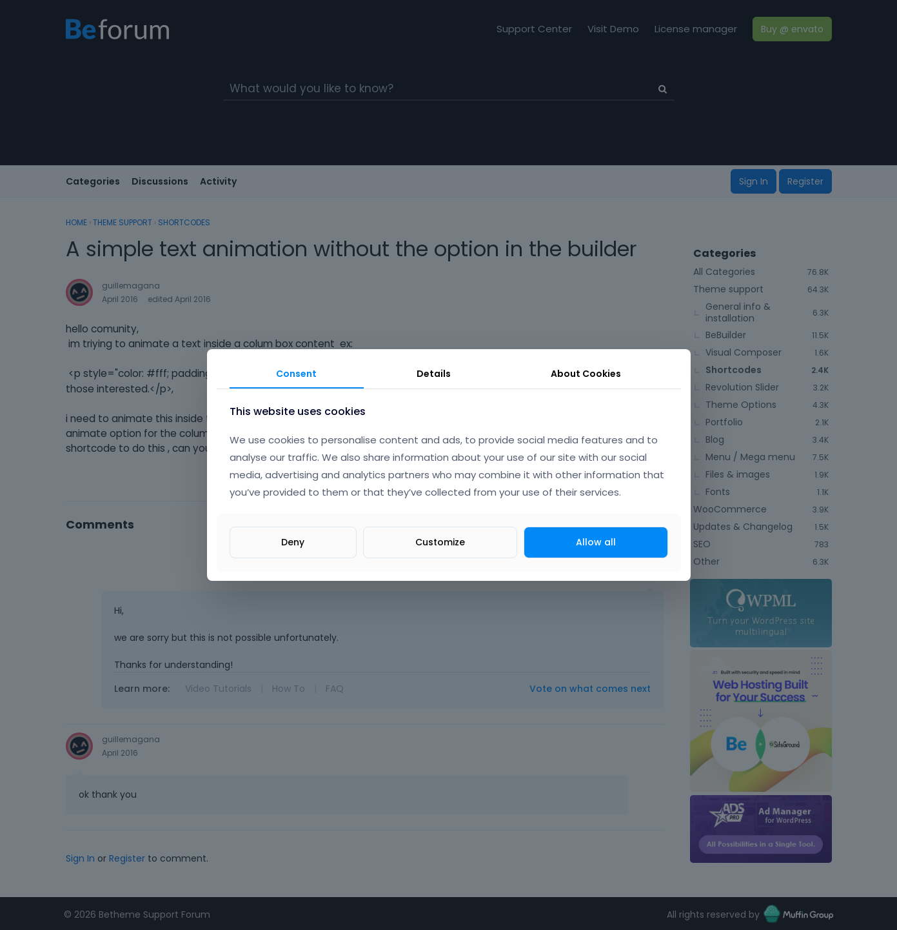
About (586, 373)
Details (434, 373)
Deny (292, 542)
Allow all (596, 542)
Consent (296, 373)
